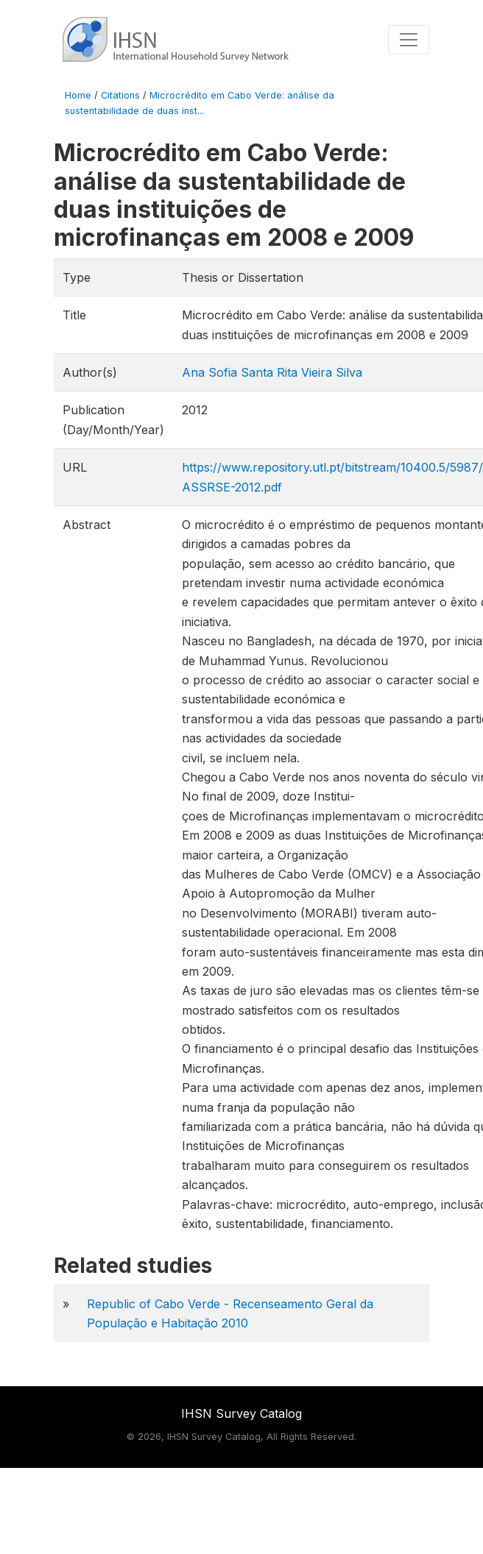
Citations (120, 95)
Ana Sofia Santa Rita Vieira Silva (272, 372)
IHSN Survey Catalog (241, 1413)
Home (78, 95)
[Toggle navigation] (408, 39)
